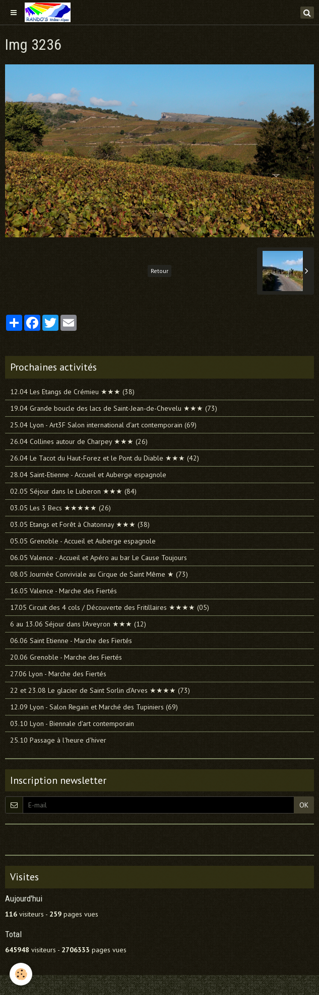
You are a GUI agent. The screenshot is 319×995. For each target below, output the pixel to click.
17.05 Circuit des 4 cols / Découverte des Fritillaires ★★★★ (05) (109, 607)
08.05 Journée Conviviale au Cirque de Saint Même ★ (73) (99, 574)
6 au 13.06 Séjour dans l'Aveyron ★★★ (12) (78, 623)
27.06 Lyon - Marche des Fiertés (58, 673)
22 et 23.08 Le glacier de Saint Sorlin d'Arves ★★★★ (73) (100, 690)
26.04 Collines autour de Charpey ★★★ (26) (79, 441)
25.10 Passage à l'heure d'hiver (58, 740)
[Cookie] (21, 974)
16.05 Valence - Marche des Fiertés (63, 590)
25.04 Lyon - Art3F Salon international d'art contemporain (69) (103, 424)
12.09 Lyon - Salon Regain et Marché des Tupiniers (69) (94, 706)
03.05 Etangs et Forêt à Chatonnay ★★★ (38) (80, 524)
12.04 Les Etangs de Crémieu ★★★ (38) (72, 391)
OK (303, 804)
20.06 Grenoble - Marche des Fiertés (66, 657)
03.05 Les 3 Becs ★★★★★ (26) (60, 507)
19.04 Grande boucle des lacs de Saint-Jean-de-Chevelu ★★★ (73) (113, 408)
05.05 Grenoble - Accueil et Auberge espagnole (83, 541)
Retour (159, 271)
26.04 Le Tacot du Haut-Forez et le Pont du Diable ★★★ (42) (104, 458)
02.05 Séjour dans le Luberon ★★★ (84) (73, 491)
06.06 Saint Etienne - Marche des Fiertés (71, 640)
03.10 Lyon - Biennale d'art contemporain (72, 723)
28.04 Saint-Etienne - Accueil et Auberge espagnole (88, 474)
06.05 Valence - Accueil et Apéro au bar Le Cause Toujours (98, 557)
